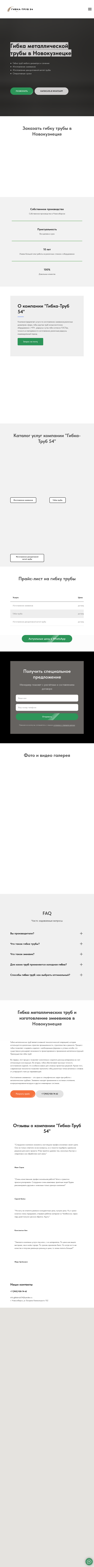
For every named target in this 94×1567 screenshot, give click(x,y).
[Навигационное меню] (90, 9)
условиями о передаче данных (64, 725)
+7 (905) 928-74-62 (18, 1291)
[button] (22, 1094)
